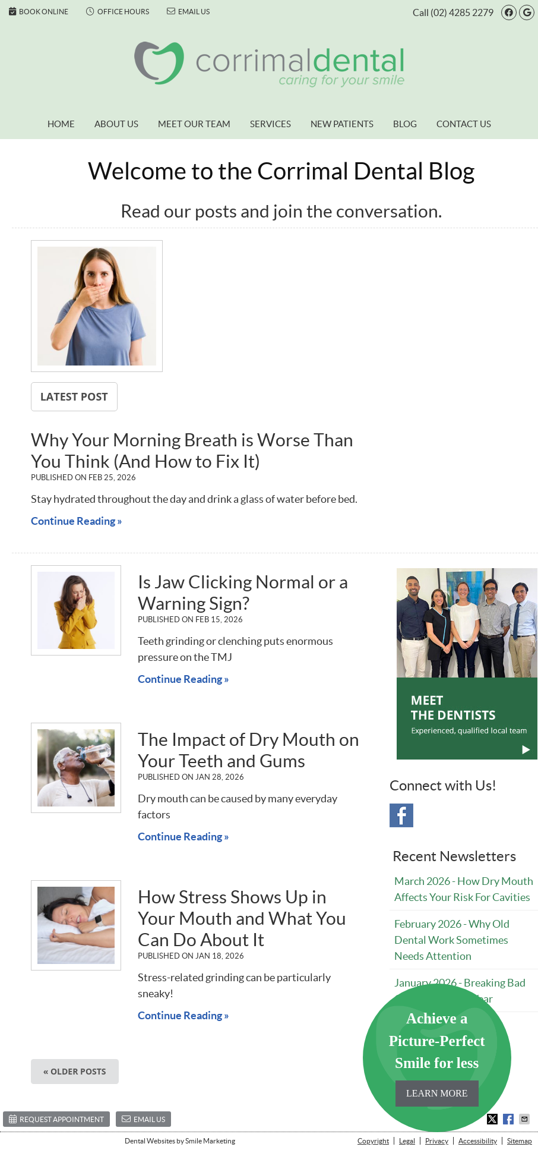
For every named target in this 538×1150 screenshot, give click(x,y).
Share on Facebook (509, 1119)
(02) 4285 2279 (462, 12)
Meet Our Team (194, 124)
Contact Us (463, 124)
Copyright (373, 1141)
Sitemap (519, 1141)
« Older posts (74, 1071)
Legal (407, 1141)
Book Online (38, 11)
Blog (405, 124)
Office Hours (117, 11)
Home (61, 124)
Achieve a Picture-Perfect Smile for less (437, 1058)
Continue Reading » (76, 521)
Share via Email (525, 1119)
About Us (116, 124)
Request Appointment (56, 1118)
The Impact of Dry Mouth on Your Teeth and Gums (248, 750)
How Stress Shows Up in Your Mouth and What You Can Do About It (242, 918)
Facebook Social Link (401, 815)
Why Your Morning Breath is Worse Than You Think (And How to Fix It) (192, 450)
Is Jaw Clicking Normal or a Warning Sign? (243, 592)
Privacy (436, 1141)
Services (270, 124)
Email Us (188, 11)
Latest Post (74, 396)
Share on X (493, 1119)
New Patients (342, 124)
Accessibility (477, 1141)
